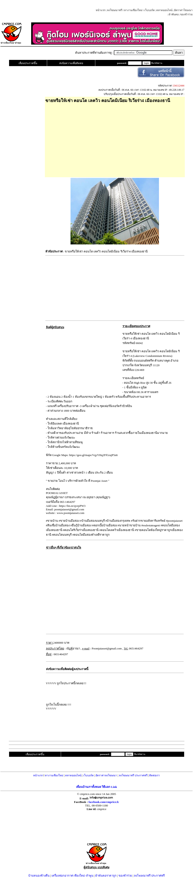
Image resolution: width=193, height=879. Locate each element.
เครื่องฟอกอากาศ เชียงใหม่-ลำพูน (72, 875)
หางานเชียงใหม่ (133, 10)
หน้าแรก (100, 10)
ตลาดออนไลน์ (164, 10)
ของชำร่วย (186, 14)
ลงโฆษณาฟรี (114, 10)
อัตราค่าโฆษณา (183, 10)
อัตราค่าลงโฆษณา (106, 775)
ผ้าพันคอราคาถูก (106, 875)
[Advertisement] (114, 139)
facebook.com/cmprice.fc (103, 802)
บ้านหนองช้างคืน (39, 875)
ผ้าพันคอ (174, 14)
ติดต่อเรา (154, 775)
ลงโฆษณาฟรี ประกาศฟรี (133, 775)
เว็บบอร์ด (149, 10)
